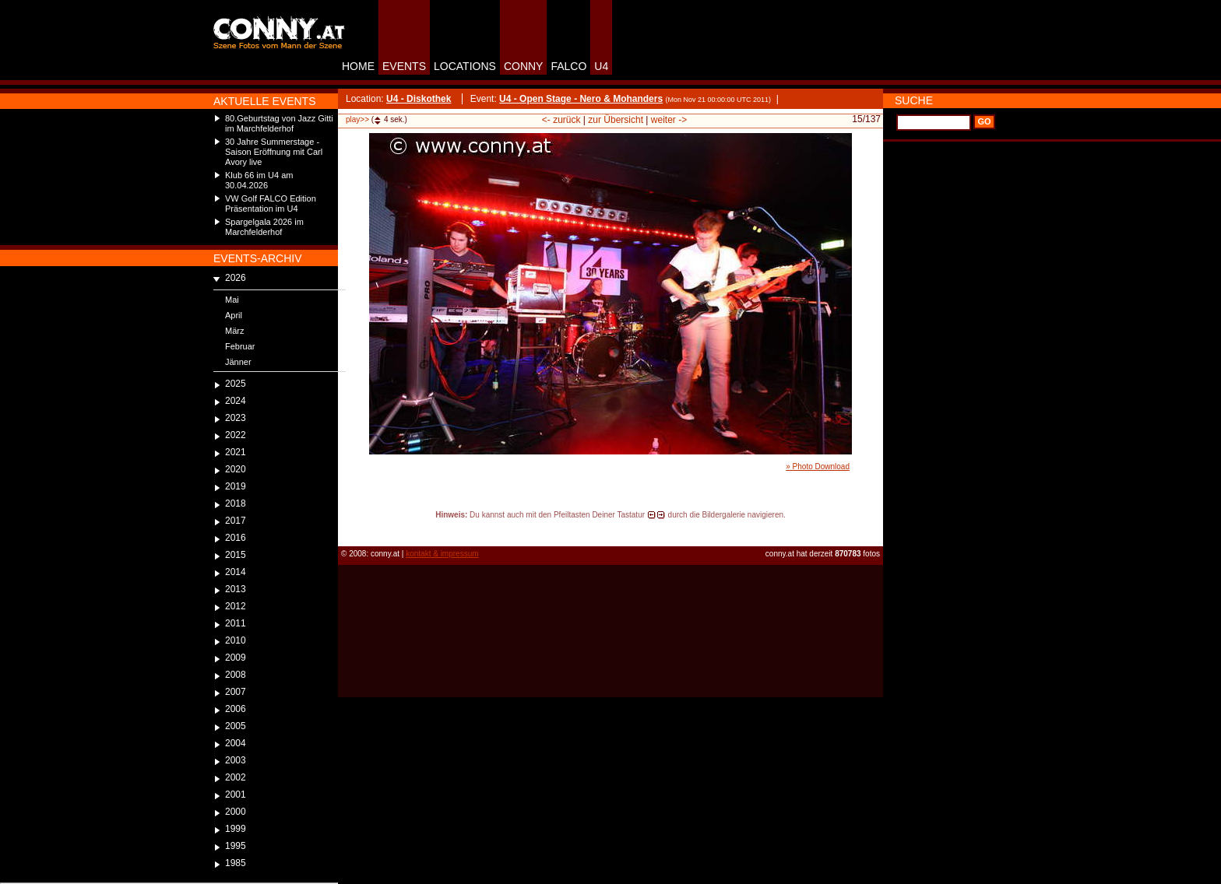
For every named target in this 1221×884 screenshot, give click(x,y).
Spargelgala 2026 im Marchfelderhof (264, 227)
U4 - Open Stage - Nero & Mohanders (581, 98)
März (234, 330)
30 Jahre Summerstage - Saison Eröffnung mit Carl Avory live (273, 152)
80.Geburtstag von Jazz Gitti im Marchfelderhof (279, 123)
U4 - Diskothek (418, 98)
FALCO (568, 66)
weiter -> (669, 119)
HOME (358, 66)
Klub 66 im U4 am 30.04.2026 (259, 180)
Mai (232, 299)
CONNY (524, 66)
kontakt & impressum (442, 553)
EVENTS (404, 66)
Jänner (238, 362)
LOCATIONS (465, 66)
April (233, 315)
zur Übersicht (615, 119)
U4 (601, 66)
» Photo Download (818, 466)
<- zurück (561, 119)
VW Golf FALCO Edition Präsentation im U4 (270, 203)
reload (351, 529)
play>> (357, 119)
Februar (240, 346)
